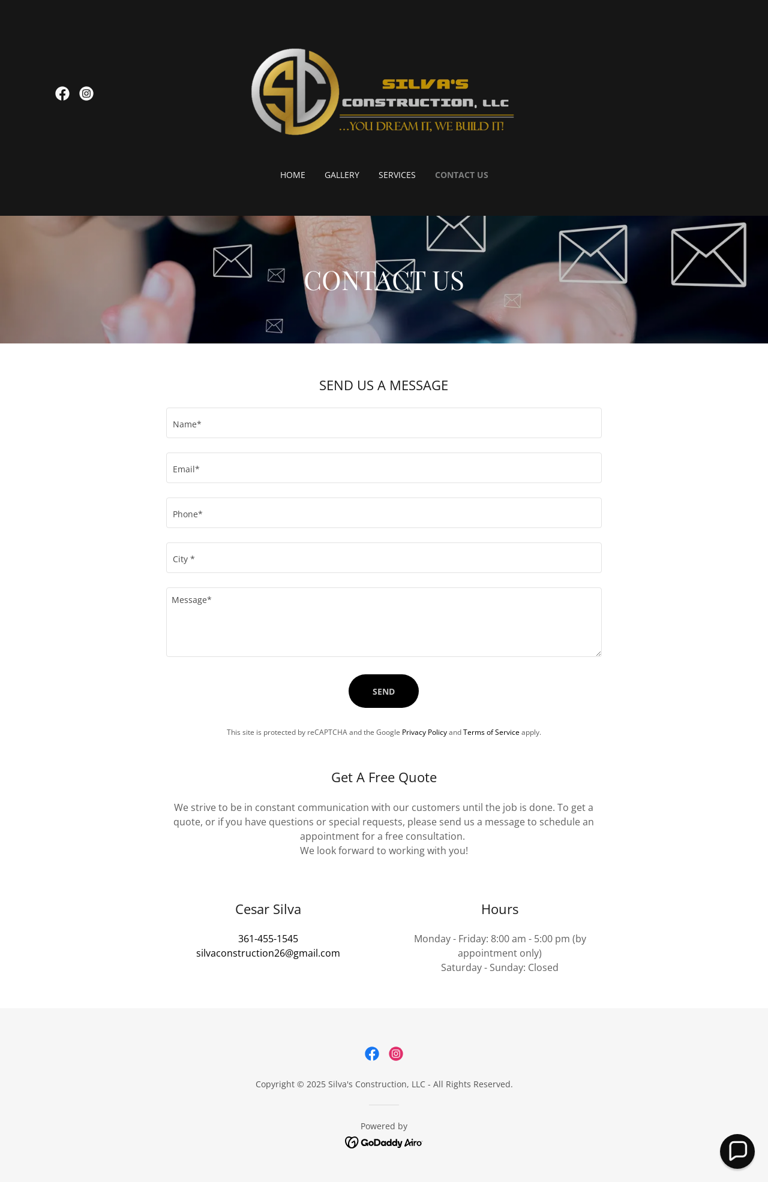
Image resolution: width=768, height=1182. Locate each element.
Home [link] (292, 174)
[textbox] (383, 423)
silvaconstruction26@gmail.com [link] (268, 953)
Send (384, 691)
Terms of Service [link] (491, 732)
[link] (62, 93)
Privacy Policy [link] (424, 732)
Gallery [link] (342, 174)
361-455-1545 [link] (268, 938)
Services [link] (397, 174)
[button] (737, 1151)
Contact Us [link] (461, 174)
